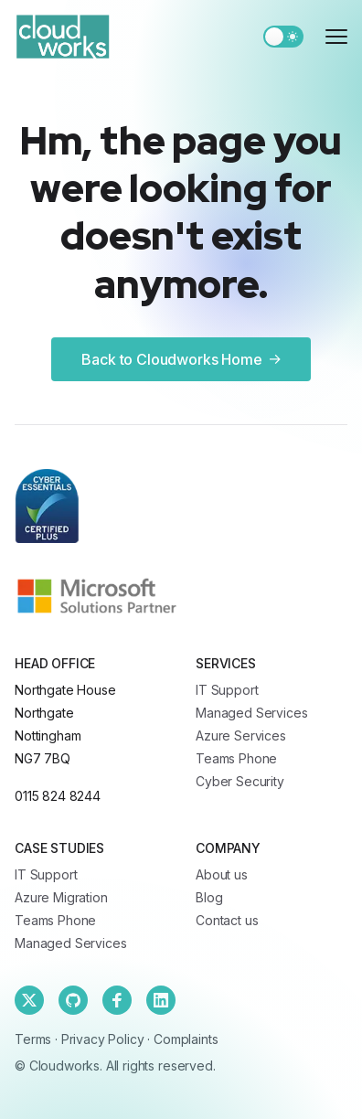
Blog (209, 897)
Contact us (227, 920)
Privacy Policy (102, 1039)
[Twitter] (29, 1000)
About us (222, 874)
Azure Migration (61, 897)
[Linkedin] (161, 1000)
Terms (33, 1039)
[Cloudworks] (63, 36)
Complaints (186, 1039)
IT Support (227, 690)
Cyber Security (240, 781)
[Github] (73, 1000)
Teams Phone (236, 758)
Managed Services (251, 712)
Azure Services (241, 735)
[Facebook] (117, 1000)
